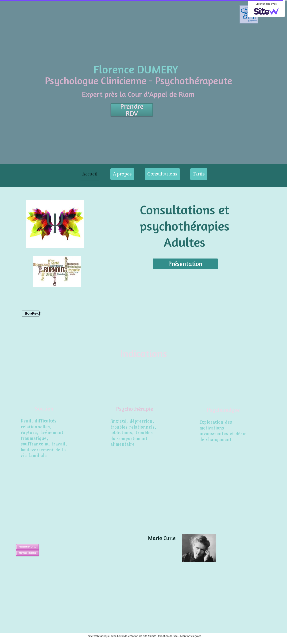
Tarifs (199, 173)
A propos (122, 173)
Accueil (89, 173)
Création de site (168, 636)
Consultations (162, 173)
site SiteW (149, 636)
